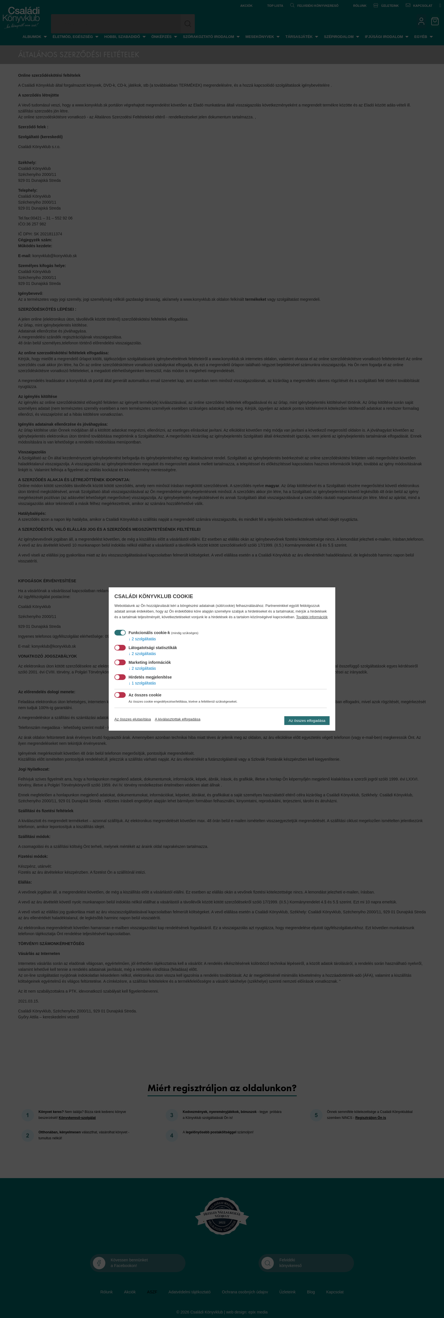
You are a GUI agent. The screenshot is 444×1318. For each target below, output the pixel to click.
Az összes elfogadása (307, 720)
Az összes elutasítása (132, 719)
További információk (312, 617)
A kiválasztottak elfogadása (177, 719)
